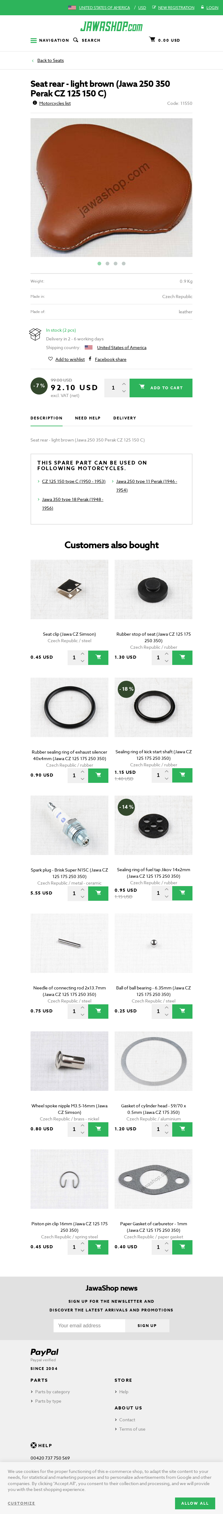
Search (86, 40)
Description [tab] (47, 418)
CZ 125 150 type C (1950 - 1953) (74, 481)
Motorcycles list (52, 103)
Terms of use (132, 1429)
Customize (21, 1503)
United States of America (104, 7)
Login (209, 8)
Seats (58, 60)
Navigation (50, 40)
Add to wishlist (70, 359)
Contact (127, 1420)
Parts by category (52, 1392)
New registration (173, 8)
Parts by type (48, 1401)
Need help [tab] (88, 418)
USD (142, 7)
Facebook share (110, 359)
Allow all (195, 1503)
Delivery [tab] (124, 418)
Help (123, 1392)
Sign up (147, 1325)
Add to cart (166, 387)
